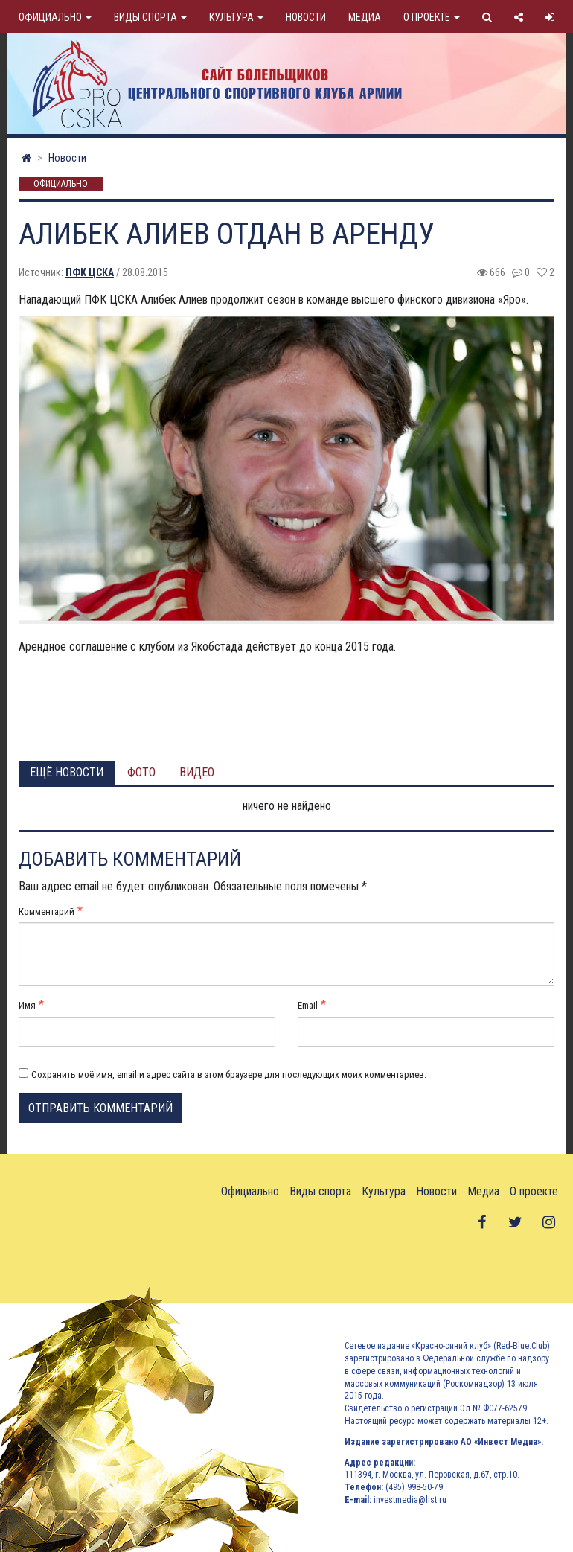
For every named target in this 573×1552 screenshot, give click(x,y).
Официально (55, 17)
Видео (196, 772)
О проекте (431, 17)
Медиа (364, 17)
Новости (306, 17)
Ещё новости (66, 772)
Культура (236, 17)
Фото (141, 772)
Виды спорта (150, 17)
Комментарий (46, 911)
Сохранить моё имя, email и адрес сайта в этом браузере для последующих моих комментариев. (228, 1074)
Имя (27, 1005)
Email (308, 1005)
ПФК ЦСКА (89, 272)
